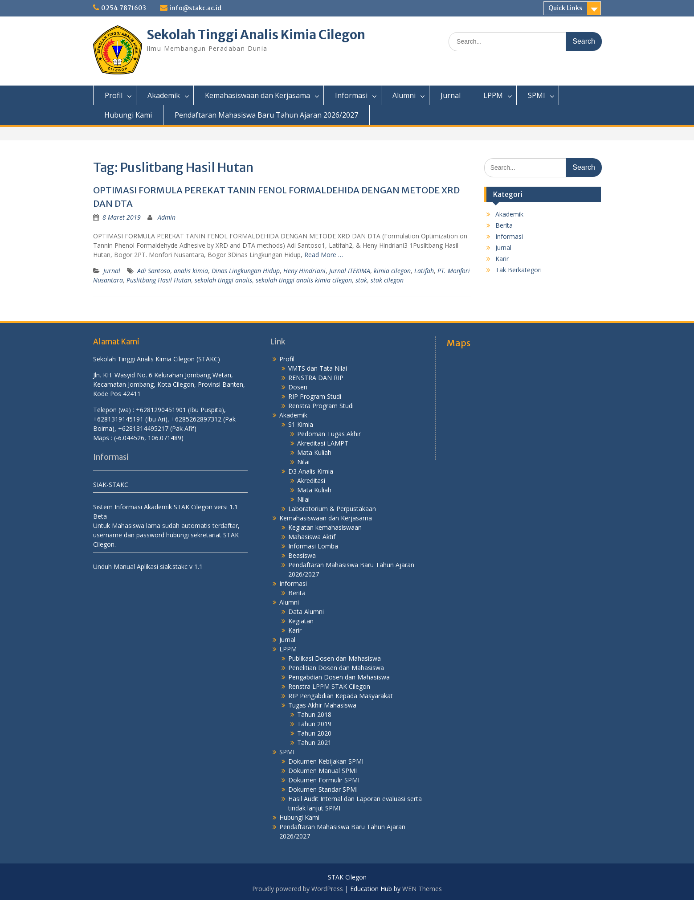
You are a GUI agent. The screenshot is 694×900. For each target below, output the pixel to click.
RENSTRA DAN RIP (315, 377)
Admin (167, 217)
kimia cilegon (392, 270)
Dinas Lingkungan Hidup (246, 270)
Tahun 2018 (314, 714)
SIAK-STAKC (110, 484)
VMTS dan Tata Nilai (317, 368)
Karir (502, 258)
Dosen (297, 387)
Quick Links (565, 8)
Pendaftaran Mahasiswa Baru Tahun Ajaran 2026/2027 (266, 115)
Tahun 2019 (314, 724)
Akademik (163, 95)
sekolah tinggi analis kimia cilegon (304, 280)
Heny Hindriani (304, 270)
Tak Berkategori (518, 270)
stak (361, 280)
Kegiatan (301, 621)
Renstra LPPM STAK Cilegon (329, 686)
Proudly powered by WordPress (297, 888)
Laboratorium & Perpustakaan (332, 508)
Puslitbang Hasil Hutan (159, 280)
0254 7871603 (123, 8)
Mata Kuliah (314, 452)
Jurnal (451, 95)
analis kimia (191, 270)
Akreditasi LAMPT (322, 443)
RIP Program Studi (314, 396)
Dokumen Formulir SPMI (323, 780)
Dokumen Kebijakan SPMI (325, 761)
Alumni (404, 95)
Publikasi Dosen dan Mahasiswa (334, 658)
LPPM (493, 95)
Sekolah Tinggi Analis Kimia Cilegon (256, 35)
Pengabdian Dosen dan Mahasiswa (339, 677)
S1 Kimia (300, 424)
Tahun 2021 (314, 742)
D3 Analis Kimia (310, 471)
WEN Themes (422, 888)
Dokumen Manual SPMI (322, 770)
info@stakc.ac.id (195, 8)
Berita (504, 225)
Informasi (351, 95)
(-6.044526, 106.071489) (149, 438)
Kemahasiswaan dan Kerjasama (257, 95)
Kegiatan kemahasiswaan (325, 527)
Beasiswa (302, 555)
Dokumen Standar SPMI (323, 789)
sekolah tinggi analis (223, 280)
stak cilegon (387, 280)
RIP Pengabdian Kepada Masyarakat (340, 695)
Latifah (424, 270)
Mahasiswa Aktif (311, 536)
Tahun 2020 (314, 733)
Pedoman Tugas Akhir (329, 434)
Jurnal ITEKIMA (349, 270)
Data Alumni (306, 611)
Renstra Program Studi (321, 405)
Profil (113, 95)
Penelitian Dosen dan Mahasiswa (336, 667)
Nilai (303, 462)
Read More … (323, 254)
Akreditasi (311, 480)
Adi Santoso (153, 270)
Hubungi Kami (128, 115)
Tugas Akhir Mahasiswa (322, 705)
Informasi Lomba (313, 546)
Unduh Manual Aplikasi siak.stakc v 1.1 (148, 566)
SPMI (536, 95)
